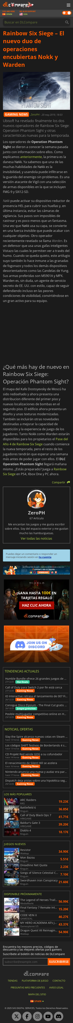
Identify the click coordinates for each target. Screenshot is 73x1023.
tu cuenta (45, 557)
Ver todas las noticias (36, 538)
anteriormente (31, 157)
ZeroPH (35, 114)
